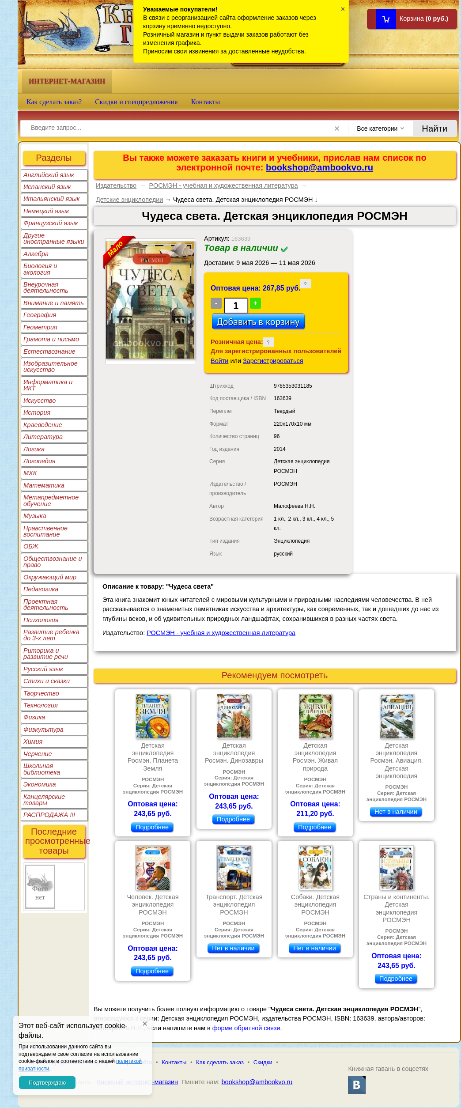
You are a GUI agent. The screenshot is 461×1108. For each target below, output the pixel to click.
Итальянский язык (51, 198)
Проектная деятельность (45, 604)
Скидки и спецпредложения (136, 102)
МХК (30, 472)
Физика (34, 717)
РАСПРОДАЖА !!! (49, 814)
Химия (32, 741)
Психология (41, 620)
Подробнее (152, 827)
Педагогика (40, 589)
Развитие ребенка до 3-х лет (51, 635)
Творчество (41, 693)
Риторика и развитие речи (45, 653)
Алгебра (36, 253)
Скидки (262, 1062)
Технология (40, 705)
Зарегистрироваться (273, 360)
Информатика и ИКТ (47, 385)
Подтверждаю (47, 1082)
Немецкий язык (46, 211)
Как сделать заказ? (54, 102)
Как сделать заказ (220, 1062)
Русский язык (43, 669)
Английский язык (48, 174)
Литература (43, 436)
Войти (219, 360)
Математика (43, 485)
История (36, 412)
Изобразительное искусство (50, 366)
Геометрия (40, 327)
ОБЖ (30, 546)
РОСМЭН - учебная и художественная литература (223, 185)
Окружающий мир (49, 577)
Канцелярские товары (44, 799)
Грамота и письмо (51, 339)
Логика (34, 449)
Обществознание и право (52, 561)
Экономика (39, 784)
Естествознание (49, 351)
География (39, 314)
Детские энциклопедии (129, 199)
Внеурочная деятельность (45, 287)
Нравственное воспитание (45, 531)
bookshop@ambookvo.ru (319, 167)
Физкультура (43, 729)
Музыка (34, 515)
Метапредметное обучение (51, 500)
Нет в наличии (395, 811)
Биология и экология (40, 269)
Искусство (39, 400)
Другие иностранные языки (53, 238)
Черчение (37, 753)
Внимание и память (53, 302)
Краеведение (42, 424)
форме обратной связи (246, 1028)
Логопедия (39, 461)
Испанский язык (47, 186)
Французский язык (50, 223)
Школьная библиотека (41, 768)
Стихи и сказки (46, 680)
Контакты (205, 102)
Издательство (116, 185)
